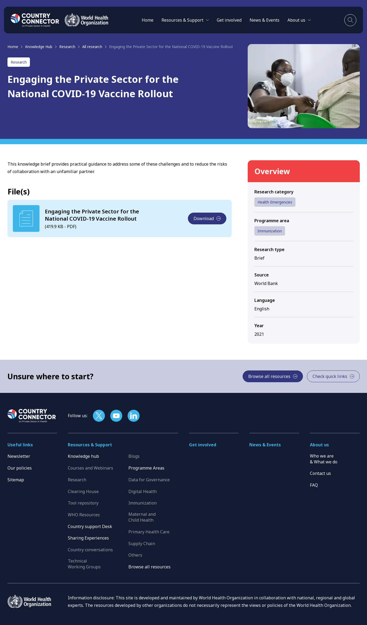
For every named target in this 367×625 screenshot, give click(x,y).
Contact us (320, 473)
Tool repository (83, 503)
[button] (185, 20)
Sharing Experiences (88, 538)
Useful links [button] (20, 445)
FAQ (314, 485)
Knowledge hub (83, 456)
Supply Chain (141, 543)
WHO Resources (84, 515)
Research (67, 46)
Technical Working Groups (84, 564)
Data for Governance (149, 480)
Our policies (19, 468)
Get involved (229, 20)
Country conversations (90, 550)
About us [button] (319, 445)
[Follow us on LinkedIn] (134, 416)
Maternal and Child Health (142, 517)
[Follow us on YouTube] (116, 416)
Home (147, 20)
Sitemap (15, 480)
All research (92, 46)
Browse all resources (149, 567)
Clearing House (83, 491)
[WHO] (86, 20)
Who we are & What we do (323, 459)
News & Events (264, 20)
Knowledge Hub (38, 46)
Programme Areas (146, 468)
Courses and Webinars (90, 468)
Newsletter (18, 456)
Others (135, 555)
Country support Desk (90, 526)
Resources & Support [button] (90, 445)
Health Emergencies (275, 202)
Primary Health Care (148, 532)
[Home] (35, 20)
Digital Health (142, 491)
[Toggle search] (350, 20)
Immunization (270, 230)
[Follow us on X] (99, 416)
